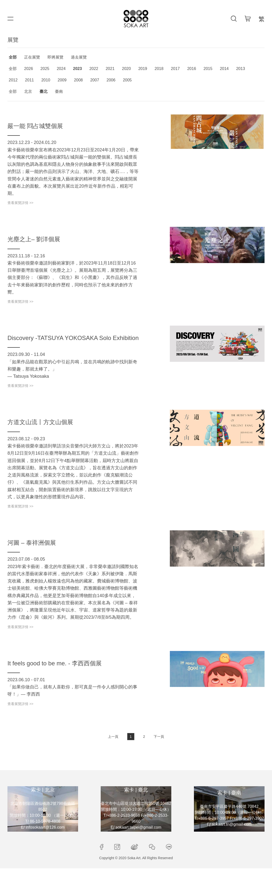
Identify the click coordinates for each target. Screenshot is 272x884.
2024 (61, 69)
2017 (175, 69)
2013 (240, 69)
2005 (127, 80)
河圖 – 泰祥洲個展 (31, 542)
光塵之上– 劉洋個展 (33, 239)
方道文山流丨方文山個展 (40, 422)
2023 (77, 69)
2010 (45, 80)
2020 (126, 69)
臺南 (59, 91)
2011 (29, 80)
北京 (28, 91)
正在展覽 (32, 57)
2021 (110, 69)
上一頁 (113, 736)
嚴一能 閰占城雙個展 (35, 126)
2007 (94, 80)
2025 (45, 69)
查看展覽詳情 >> (20, 202)
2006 (111, 80)
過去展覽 (79, 57)
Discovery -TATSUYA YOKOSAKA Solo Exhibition (73, 338)
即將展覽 (55, 57)
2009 (62, 80)
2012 (13, 80)
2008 (78, 80)
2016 (191, 69)
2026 (28, 69)
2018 (159, 69)
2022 (93, 69)
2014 (224, 69)
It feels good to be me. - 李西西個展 (54, 663)
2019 (142, 69)
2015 (208, 69)
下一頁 (159, 736)
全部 (13, 57)
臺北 (43, 91)
